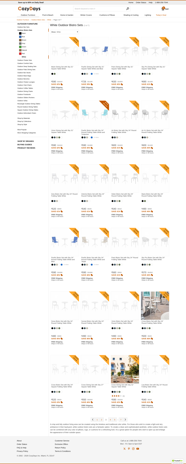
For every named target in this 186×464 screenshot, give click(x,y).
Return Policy (60, 448)
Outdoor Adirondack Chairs (26, 113)
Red (22, 53)
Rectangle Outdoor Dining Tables (28, 104)
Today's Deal (161, 15)
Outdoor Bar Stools (24, 73)
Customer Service (62, 441)
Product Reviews (26, 148)
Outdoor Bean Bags (24, 76)
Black (22, 33)
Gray (22, 43)
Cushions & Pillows (107, 15)
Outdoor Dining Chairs (25, 91)
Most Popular (22, 130)
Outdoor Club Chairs (24, 85)
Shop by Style (22, 124)
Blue (22, 36)
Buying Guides (24, 145)
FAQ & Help (21, 448)
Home (131, 2)
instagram (133, 449)
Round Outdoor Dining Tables (27, 107)
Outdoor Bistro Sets (38, 20)
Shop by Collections (24, 121)
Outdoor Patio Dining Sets (26, 69)
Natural (23, 50)
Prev (93, 419)
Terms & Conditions (63, 451)
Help (151, 2)
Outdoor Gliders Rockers (25, 97)
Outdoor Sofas (22, 101)
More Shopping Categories (26, 133)
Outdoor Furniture (28, 15)
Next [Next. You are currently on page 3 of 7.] (125, 419)
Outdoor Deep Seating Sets (26, 66)
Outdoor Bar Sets (23, 27)
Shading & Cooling (130, 15)
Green (22, 47)
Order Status (141, 2)
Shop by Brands (25, 141)
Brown (22, 40)
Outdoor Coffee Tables (25, 88)
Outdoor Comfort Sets (25, 63)
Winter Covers (86, 15)
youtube (138, 449)
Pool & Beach (47, 15)
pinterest (129, 449)
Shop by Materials (23, 118)
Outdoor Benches (23, 79)
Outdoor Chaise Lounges (26, 82)
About (19, 441)
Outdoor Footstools (24, 94)
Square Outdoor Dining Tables (27, 110)
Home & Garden (66, 15)
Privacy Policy (22, 451)
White (49, 20)
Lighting (148, 15)
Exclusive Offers (61, 444)
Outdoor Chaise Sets (24, 60)
